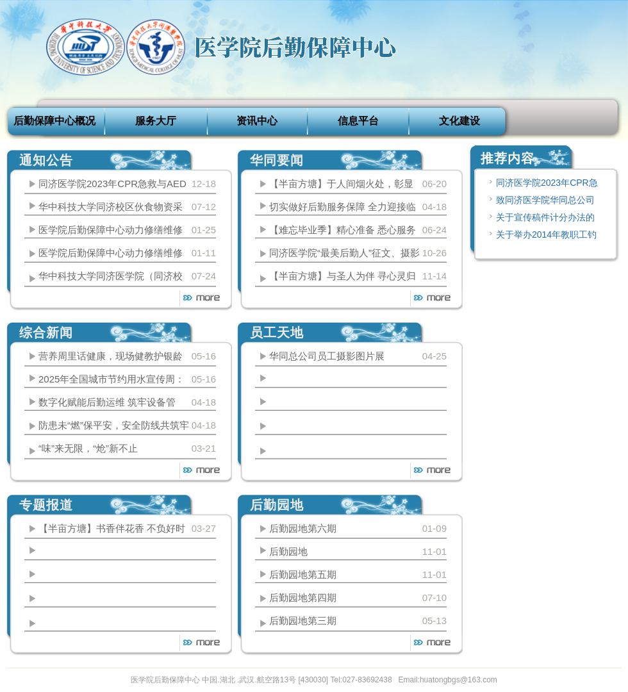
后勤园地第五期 (302, 574)
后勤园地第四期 (302, 597)
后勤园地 (288, 551)
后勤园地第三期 (302, 620)
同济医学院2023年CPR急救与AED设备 (542, 184)
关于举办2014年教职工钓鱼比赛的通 (542, 236)
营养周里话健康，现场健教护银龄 (110, 355)
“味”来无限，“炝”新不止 (88, 448)
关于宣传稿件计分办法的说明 (541, 219)
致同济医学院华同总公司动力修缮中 (541, 202)
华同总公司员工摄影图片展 (326, 355)
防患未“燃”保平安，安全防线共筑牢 (113, 425)
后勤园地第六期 (302, 528)
